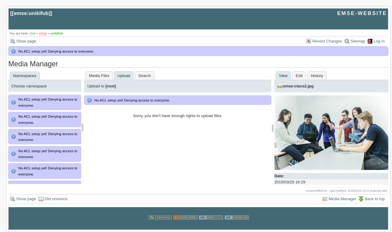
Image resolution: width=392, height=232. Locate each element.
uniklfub (57, 33)
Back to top (375, 199)
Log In (379, 41)
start (32, 33)
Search (144, 75)
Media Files (99, 75)
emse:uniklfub (31, 13)
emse (43, 33)
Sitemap (358, 41)
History (317, 75)
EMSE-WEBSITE (362, 13)
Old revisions (56, 199)
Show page (26, 41)
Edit (299, 75)
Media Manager (342, 199)
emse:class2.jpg (298, 86)
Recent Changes (327, 41)
